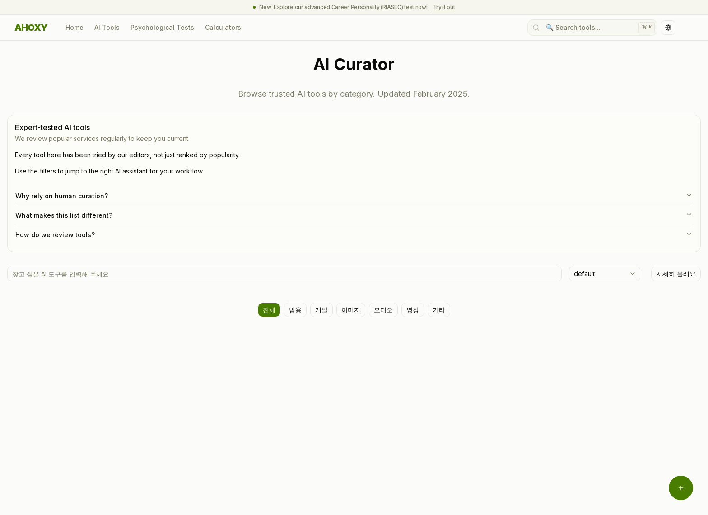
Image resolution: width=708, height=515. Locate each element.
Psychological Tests (162, 27)
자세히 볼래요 (676, 273)
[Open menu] (681, 488)
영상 (412, 310)
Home (74, 27)
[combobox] (604, 274)
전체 (269, 310)
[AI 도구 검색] (284, 274)
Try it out (444, 7)
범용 (295, 310)
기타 (439, 310)
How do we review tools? (354, 234)
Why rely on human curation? (354, 196)
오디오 (383, 310)
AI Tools (107, 27)
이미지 (350, 310)
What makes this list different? (354, 215)
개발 (321, 310)
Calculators (223, 27)
